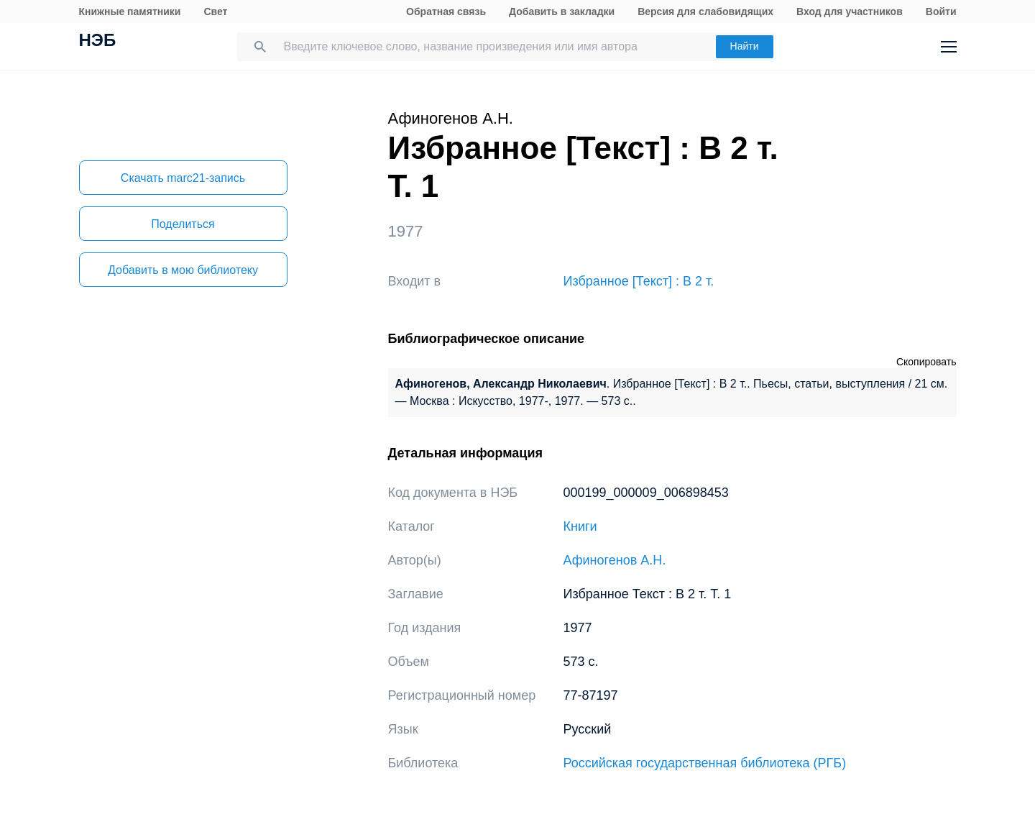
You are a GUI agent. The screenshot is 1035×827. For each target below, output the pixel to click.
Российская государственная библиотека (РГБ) (705, 763)
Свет (215, 11)
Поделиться (182, 224)
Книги (580, 526)
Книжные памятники (130, 11)
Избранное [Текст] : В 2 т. (639, 281)
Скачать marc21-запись (183, 178)
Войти (941, 11)
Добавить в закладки (562, 11)
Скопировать (926, 361)
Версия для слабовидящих (705, 11)
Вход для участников (849, 11)
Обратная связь (446, 11)
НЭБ (97, 42)
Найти (744, 46)
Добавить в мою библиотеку (183, 270)
